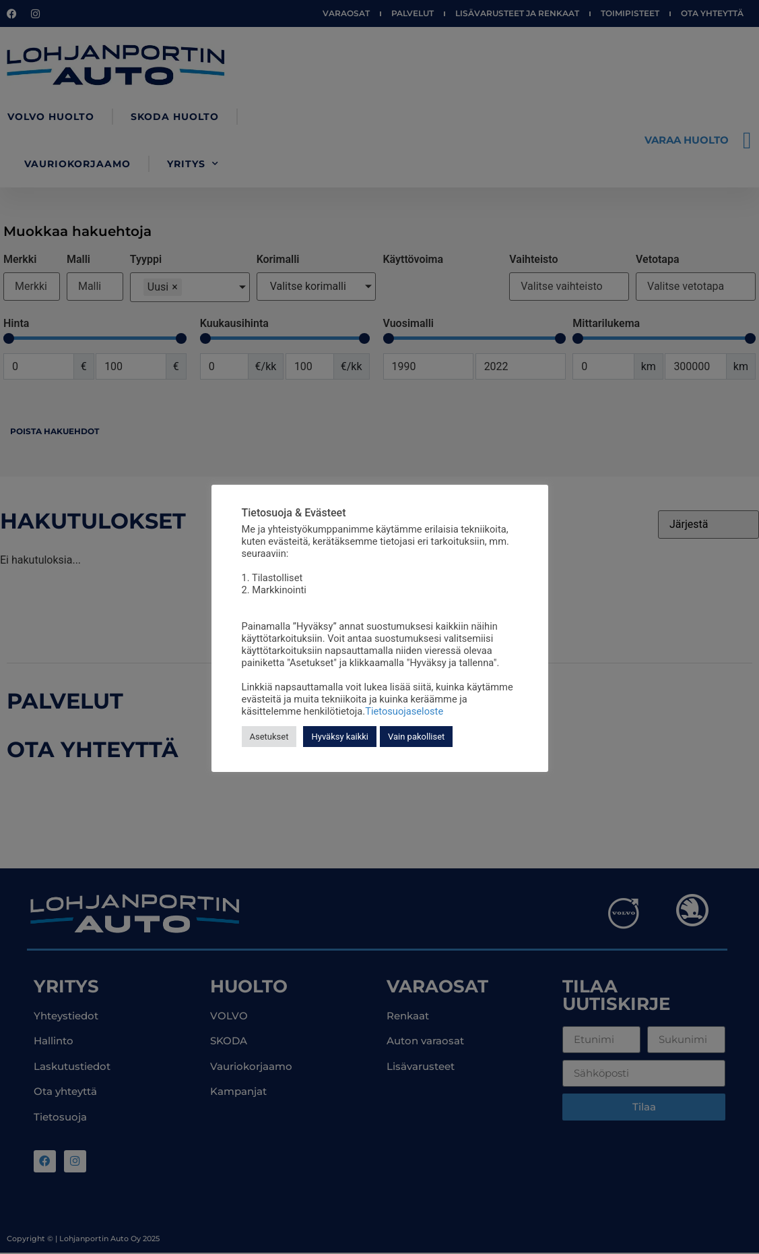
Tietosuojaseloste (404, 711)
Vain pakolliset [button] (416, 737)
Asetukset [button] (269, 737)
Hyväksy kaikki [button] (339, 737)
